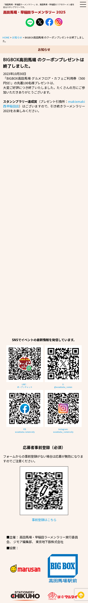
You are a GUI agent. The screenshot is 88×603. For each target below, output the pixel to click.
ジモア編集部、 (24, 541)
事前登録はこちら (44, 519)
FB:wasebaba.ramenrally (25, 430)
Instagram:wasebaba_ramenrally (63, 430)
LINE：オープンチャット (24, 385)
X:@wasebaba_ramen (63, 385)
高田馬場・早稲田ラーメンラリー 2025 (34, 12)
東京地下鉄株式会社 (49, 541)
